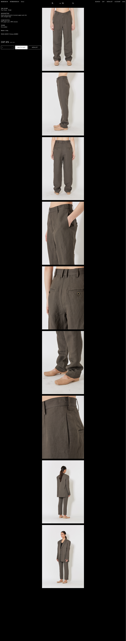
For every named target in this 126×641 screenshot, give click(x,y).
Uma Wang (4, 8)
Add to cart (21, 47)
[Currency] (104, 2)
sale (22, 1)
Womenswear (14, 1)
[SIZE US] (7, 47)
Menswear (4, 1)
